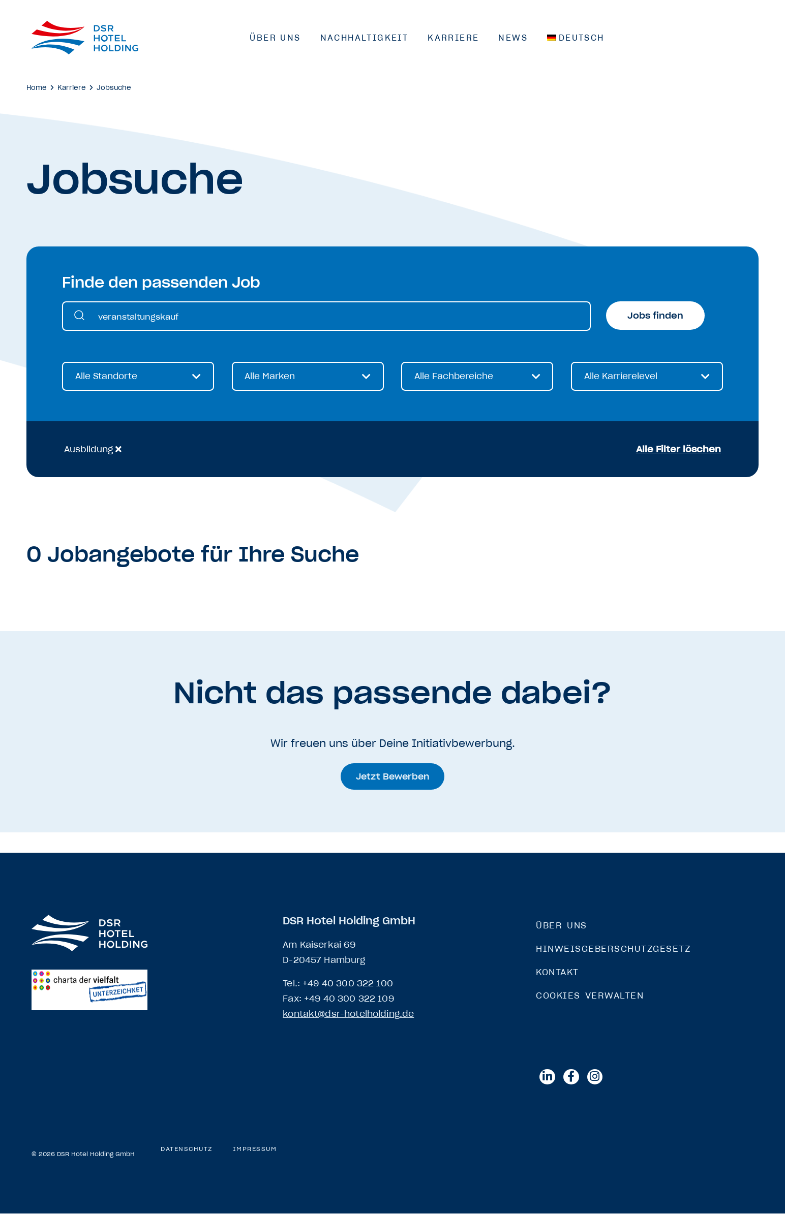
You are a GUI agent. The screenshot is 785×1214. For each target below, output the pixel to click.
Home (36, 87)
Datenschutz (187, 1149)
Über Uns (275, 38)
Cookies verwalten (590, 995)
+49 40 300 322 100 (348, 983)
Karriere (453, 38)
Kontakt (557, 972)
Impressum (255, 1149)
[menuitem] (576, 38)
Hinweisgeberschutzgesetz (613, 948)
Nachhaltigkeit (364, 38)
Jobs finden (655, 315)
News (513, 38)
